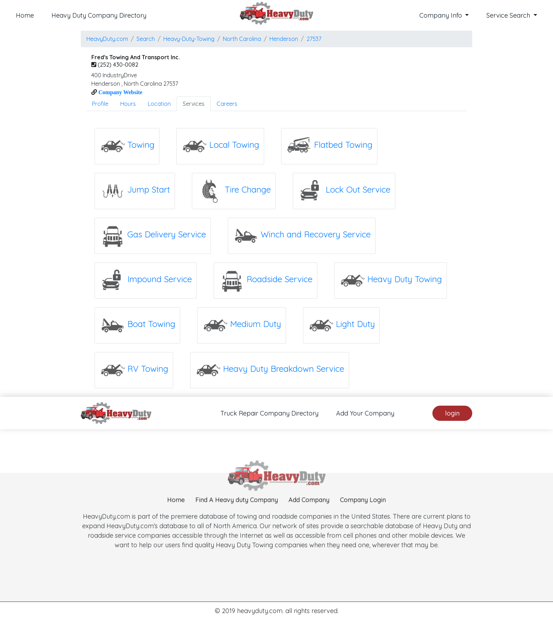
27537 (313, 38)
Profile (100, 103)
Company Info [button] (441, 15)
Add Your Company (365, 413)
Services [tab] (194, 103)
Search (145, 38)
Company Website (119, 92)
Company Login (363, 515)
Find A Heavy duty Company (236, 515)
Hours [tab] (128, 103)
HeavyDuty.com (107, 38)
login (452, 413)
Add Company (308, 515)
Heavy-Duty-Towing (188, 38)
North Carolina (242, 38)
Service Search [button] (509, 15)
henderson (283, 38)
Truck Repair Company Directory (269, 413)
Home (25, 15)
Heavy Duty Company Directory (98, 15)
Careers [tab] (227, 103)
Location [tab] (159, 103)
